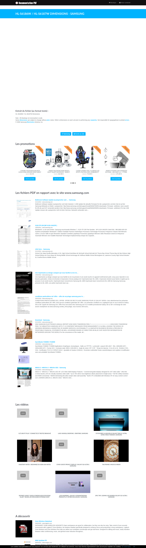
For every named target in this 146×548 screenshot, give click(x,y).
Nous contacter (124, 4)
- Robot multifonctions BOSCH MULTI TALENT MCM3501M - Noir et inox (58, 172)
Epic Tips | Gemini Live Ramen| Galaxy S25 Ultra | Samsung (111, 496)
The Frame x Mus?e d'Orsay (111, 464)
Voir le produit (30, 179)
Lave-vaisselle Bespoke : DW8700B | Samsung (73, 433)
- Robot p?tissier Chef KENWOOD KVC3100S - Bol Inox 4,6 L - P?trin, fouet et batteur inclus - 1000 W (116, 172)
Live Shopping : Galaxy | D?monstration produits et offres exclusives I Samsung (73, 496)
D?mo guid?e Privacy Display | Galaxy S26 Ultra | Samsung (73, 465)
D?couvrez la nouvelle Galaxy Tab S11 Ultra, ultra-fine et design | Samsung (111, 434)
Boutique (112, 4)
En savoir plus (126, 546)
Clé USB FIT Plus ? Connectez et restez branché (34, 433)
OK (134, 546)
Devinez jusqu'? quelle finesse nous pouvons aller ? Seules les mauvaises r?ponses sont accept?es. (34, 497)
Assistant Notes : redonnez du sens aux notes (35, 464)
